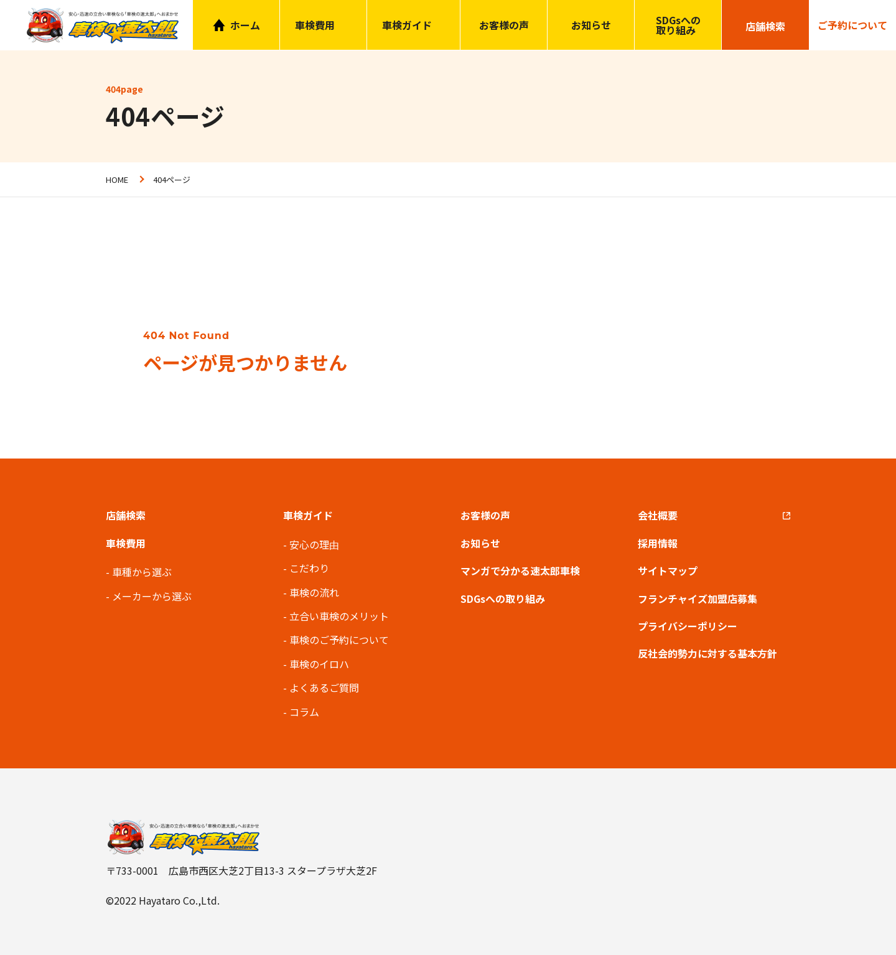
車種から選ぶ (142, 572)
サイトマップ (668, 570)
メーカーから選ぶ (152, 596)
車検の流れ (314, 592)
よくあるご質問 (324, 687)
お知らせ (591, 24)
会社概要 (658, 515)
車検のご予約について (339, 639)
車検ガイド (407, 24)
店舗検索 (126, 515)
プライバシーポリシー (687, 626)
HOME (117, 179)
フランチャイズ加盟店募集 (697, 598)
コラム (304, 712)
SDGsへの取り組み (678, 24)
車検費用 (126, 543)
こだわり (309, 568)
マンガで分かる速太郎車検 (520, 570)
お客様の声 (504, 24)
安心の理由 (314, 544)
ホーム (245, 24)
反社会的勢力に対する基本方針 (707, 653)
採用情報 (658, 543)
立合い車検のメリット (339, 616)
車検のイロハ (319, 664)
